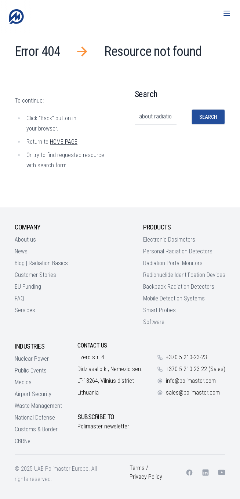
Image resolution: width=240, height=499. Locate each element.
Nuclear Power (32, 358)
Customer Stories (35, 274)
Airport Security (33, 394)
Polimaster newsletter (103, 426)
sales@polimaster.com (193, 392)
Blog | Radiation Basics (41, 263)
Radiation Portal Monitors (173, 263)
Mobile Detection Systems (174, 298)
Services (25, 310)
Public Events (31, 370)
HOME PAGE (63, 141)
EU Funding (28, 286)
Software (153, 321)
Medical (24, 382)
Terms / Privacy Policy (146, 472)
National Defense (35, 417)
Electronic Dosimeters (169, 239)
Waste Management (38, 405)
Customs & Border (36, 429)
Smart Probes (159, 310)
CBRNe (22, 441)
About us (25, 239)
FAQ (19, 298)
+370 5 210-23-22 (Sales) (195, 369)
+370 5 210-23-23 (186, 357)
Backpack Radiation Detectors (178, 286)
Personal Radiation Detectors (177, 251)
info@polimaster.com (191, 380)
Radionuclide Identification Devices (184, 274)
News (21, 251)
